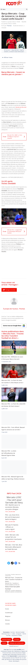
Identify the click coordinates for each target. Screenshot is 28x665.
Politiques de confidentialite (17, 643)
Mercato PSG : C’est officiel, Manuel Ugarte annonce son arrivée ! (13, 428)
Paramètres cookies (17, 635)
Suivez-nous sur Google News (14, 326)
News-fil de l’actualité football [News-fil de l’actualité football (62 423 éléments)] (12, 588)
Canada (7, 624)
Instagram (18, 633)
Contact (4, 643)
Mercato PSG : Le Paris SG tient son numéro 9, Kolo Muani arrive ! (12, 381)
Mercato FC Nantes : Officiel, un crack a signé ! (11, 527)
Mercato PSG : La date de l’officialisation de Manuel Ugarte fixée (8, 453)
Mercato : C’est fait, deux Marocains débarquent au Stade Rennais (13, 547)
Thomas (22, 309)
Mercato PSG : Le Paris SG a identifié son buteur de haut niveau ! (13, 405)
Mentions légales (6, 639)
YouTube (8, 635)
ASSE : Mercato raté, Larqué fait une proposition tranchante (13, 537)
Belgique (7, 616)
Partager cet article (9, 290)
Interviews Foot (6, 633)
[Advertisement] (14, 88)
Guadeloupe (8, 612)
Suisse (7, 609)
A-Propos (16, 639)
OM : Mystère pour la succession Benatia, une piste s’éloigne (12, 507)
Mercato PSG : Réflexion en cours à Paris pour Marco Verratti (12, 358)
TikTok (24, 633)
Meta (13, 633)
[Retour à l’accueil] (14, 3)
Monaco (7, 620)
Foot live (12, 632)
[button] (26, 9)
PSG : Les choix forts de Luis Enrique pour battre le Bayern (12, 517)
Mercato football (20, 632)
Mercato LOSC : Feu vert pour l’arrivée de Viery (14, 500)
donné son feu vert (21, 107)
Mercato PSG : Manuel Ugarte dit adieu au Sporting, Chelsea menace (12, 478)
